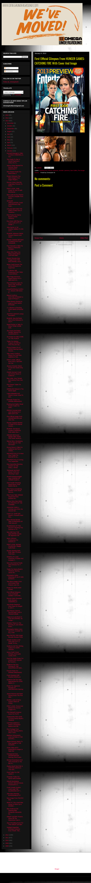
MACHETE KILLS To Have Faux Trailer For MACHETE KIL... (15, 455)
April (8, 142)
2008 (7, 846)
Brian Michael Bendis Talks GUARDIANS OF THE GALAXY (15, 521)
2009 (7, 843)
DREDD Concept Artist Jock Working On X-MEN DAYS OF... (14, 412)
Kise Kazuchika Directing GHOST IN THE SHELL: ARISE (14, 465)
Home (61, 238)
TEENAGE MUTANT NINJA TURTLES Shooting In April (13, 472)
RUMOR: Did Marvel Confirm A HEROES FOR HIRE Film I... (14, 430)
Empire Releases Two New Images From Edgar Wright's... (14, 177)
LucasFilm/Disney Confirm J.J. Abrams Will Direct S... (15, 290)
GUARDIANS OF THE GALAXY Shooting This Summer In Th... (15, 527)
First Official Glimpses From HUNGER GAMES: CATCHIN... (14, 593)
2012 (7, 835)
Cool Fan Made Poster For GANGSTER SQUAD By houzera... (15, 660)
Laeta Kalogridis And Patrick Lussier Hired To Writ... (15, 395)
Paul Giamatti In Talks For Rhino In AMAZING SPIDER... (15, 247)
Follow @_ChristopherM (10, 82)
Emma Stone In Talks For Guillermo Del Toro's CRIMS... (15, 449)
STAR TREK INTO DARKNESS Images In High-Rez (15, 749)
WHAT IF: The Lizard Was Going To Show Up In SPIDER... (15, 804)
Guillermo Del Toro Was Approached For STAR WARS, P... (15, 681)
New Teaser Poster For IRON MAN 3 (14, 172)
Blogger (57, 869)
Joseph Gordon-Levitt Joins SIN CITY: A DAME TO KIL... (13, 641)
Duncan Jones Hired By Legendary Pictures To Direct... (14, 184)
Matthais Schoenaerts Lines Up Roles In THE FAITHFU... (15, 737)
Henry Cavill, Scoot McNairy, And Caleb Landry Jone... (14, 653)
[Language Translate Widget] (13, 92)
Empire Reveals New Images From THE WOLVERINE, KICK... (14, 260)
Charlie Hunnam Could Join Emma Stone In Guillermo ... (14, 373)
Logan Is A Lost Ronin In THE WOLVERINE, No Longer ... (15, 618)
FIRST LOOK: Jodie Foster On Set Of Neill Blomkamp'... (14, 190)
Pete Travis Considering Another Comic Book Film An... (14, 490)
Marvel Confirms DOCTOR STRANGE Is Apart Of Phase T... (15, 297)
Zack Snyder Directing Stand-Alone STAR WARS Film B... (14, 484)
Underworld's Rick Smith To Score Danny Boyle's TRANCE (15, 718)
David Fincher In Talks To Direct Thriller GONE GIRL (15, 326)
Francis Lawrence (53, 170)
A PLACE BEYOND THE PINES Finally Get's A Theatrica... (14, 210)
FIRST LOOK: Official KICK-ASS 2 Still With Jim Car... (14, 361)
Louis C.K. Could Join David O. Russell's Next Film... (15, 515)
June (9, 137)
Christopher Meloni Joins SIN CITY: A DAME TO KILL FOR (15, 630)
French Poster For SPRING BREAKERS (14, 671)
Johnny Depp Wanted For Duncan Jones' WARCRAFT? (15, 167)
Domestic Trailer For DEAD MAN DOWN (14, 777)
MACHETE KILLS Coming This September (15, 460)
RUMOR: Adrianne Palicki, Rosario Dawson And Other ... (15, 235)
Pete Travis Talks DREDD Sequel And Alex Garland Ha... (15, 496)
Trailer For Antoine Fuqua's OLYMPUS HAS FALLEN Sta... (14, 343)
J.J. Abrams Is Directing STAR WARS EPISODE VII (15, 309)
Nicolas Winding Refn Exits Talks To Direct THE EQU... (14, 552)
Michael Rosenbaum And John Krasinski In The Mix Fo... (15, 761)
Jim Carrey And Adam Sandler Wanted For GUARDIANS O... (14, 332)
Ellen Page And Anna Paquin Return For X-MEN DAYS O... (14, 278)
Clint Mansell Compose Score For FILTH (14, 713)
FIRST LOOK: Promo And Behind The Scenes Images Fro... (15, 707)
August (9, 131)
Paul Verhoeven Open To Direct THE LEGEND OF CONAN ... (14, 284)
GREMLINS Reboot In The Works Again (15, 390)
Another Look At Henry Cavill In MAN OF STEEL (14, 701)
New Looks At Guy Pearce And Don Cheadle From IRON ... (15, 196)
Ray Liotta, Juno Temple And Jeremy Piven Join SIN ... (15, 380)
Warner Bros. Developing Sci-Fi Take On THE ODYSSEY (15, 442)
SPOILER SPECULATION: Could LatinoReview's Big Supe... (15, 203)
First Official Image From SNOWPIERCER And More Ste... (14, 418)
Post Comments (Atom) (65, 244)
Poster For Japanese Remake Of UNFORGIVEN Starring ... (15, 688)
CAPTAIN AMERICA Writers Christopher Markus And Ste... (13, 724)
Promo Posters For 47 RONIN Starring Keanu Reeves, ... (15, 349)
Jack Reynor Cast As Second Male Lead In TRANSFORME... (14, 612)
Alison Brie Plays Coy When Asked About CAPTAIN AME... (13, 253)
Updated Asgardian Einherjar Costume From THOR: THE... (14, 829)
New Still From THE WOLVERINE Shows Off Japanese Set (14, 533)
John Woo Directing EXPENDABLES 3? (14, 794)
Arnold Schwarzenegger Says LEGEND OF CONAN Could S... (14, 478)
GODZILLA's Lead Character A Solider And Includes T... (15, 558)
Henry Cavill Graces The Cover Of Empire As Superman (14, 266)
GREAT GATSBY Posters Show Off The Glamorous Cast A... (15, 818)
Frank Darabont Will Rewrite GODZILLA (14, 676)
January (10, 151)
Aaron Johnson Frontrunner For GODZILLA (12, 540)
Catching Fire (43, 170)
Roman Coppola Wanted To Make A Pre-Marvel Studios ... (14, 424)
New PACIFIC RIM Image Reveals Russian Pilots (15, 636)
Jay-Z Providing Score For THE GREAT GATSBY (15, 823)
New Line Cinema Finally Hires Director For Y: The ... (14, 564)
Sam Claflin (73, 170)
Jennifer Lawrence (64, 170)
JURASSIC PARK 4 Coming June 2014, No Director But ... (15, 509)
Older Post (84, 238)
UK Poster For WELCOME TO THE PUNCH (15, 337)
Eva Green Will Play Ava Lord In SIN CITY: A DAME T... (14, 222)
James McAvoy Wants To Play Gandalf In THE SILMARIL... (15, 743)
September (10, 128)
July (8, 134)
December (10, 123)
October (10, 126)
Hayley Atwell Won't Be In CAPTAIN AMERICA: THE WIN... (15, 767)
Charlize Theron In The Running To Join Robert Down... (15, 624)
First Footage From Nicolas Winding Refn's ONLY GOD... (15, 730)
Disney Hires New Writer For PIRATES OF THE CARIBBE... (14, 502)
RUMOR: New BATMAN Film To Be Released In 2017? (15, 320)
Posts (7, 68)
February (10, 148)
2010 (7, 840)
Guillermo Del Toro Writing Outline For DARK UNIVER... (15, 647)
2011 (7, 837)
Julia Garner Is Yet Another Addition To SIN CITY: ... (15, 229)
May (8, 140)
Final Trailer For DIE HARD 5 (13, 773)
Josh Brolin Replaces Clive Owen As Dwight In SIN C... (14, 606)
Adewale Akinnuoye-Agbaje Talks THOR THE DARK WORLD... (14, 436)
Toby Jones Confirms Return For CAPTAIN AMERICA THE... (14, 355)
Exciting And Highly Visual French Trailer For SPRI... (15, 405)
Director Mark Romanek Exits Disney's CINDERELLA (14, 600)
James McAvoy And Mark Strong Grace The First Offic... (15, 695)
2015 (7, 115)
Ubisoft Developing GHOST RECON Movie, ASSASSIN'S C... (15, 783)
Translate (16, 95)
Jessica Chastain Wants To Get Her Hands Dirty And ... (15, 367)
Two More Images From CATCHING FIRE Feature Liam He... (14, 583)
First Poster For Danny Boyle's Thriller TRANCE (14, 216)
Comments (8, 71)
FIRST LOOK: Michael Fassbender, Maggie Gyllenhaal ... (14, 546)
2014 (7, 118)
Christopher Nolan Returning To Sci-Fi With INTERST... (15, 577)
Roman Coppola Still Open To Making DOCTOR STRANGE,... (15, 241)
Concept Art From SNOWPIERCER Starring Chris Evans (14, 755)
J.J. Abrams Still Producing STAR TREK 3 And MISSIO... (15, 272)
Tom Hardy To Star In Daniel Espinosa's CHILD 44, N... (13, 161)
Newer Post (39, 238)
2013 (7, 121)
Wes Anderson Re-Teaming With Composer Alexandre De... (14, 811)
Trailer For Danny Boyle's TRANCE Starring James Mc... (15, 570)
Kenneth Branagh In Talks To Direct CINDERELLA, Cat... (15, 155)
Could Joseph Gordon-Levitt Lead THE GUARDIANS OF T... (14, 789)
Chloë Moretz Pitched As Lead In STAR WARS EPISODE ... (14, 303)
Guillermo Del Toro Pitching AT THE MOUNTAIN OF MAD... (15, 666)
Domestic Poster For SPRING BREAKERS (14, 400)
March (9, 145)
